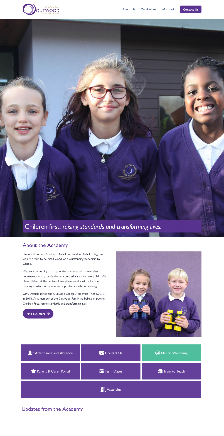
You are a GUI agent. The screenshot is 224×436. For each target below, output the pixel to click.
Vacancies (104, 389)
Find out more (38, 313)
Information (169, 9)
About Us (128, 9)
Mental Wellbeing (165, 352)
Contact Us (190, 9)
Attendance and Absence (44, 352)
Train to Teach (165, 371)
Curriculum (148, 9)
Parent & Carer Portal (43, 371)
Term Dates (104, 371)
